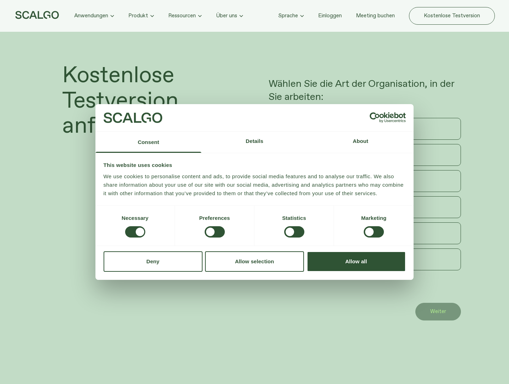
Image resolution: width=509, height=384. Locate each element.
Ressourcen (185, 15)
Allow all (356, 261)
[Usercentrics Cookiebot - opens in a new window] (375, 117)
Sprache (291, 15)
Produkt (141, 15)
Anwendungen (94, 15)
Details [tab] (254, 141)
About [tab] (360, 141)
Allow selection (254, 261)
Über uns (229, 15)
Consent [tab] (148, 142)
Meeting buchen (375, 15)
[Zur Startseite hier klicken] (37, 15)
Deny (152, 261)
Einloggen (330, 15)
